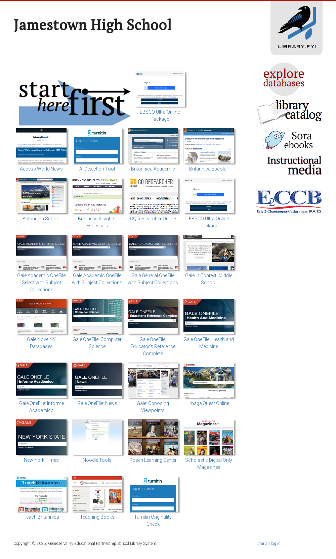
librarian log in (268, 543)
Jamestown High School (92, 24)
